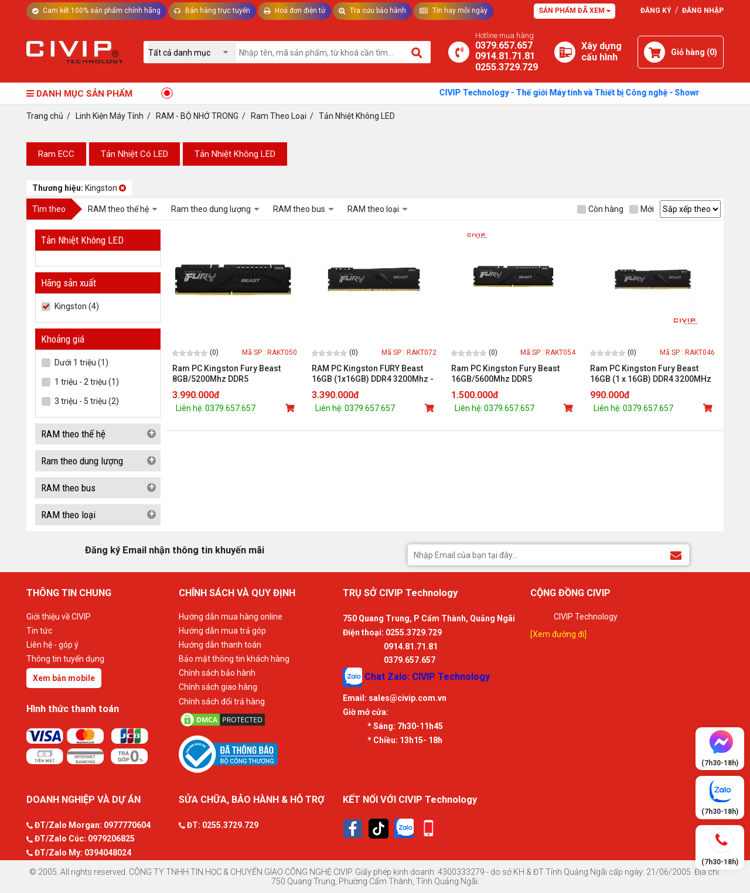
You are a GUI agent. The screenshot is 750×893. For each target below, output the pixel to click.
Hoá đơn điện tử (294, 10)
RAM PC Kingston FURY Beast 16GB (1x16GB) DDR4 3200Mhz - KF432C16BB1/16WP (373, 374)
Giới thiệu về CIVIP (58, 616)
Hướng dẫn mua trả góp (222, 630)
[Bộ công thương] (258, 753)
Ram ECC (56, 154)
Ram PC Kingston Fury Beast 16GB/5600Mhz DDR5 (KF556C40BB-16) (505, 374)
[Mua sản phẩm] (291, 408)
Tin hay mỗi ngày (454, 10)
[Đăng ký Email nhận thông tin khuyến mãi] (675, 554)
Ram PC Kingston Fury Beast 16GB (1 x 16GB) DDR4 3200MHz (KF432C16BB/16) (650, 374)
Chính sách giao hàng (218, 687)
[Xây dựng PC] (564, 52)
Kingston (79, 188)
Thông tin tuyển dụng (65, 658)
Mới (641, 209)
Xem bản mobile (64, 678)
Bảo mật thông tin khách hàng (234, 658)
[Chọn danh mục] (192, 52)
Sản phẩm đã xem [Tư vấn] (574, 10)
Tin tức (39, 630)
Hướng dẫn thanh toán (220, 644)
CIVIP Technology (586, 616)
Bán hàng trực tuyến (212, 10)
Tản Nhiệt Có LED (134, 154)
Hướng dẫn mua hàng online (230, 616)
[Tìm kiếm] (417, 52)
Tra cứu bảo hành (372, 10)
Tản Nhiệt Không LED (235, 154)
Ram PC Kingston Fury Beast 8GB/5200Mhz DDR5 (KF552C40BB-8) (226, 374)
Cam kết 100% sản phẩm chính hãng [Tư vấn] (96, 10)
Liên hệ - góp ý (52, 644)
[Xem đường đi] (558, 634)
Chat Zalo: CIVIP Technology (416, 677)
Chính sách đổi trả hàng (222, 701)
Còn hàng (600, 209)
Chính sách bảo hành (217, 673)
